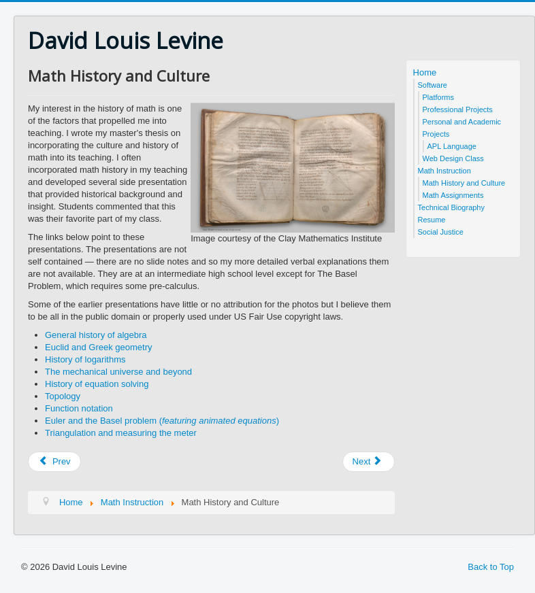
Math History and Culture (464, 183)
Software (432, 85)
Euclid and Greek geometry (98, 347)
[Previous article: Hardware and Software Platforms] (54, 462)
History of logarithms (85, 359)
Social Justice (441, 232)
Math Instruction (444, 171)
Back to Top (491, 567)
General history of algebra (96, 335)
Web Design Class (453, 158)
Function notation (79, 408)
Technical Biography (451, 207)
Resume (432, 220)
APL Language (451, 146)
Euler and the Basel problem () (162, 421)
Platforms (438, 97)
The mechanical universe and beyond (118, 372)
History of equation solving (96, 384)
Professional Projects (458, 109)
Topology (62, 396)
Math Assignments (453, 195)
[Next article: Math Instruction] (368, 462)
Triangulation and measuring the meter (121, 433)
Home (425, 72)
